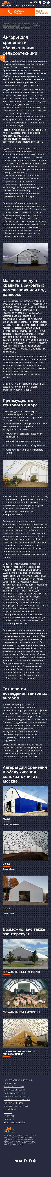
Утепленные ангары (14, 1087)
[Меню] (4, 12)
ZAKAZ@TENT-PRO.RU (25, 6)
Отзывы (8, 1113)
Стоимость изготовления (17, 1100)
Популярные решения (14, 1093)
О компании (10, 1109)
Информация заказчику (16, 1106)
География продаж (13, 1103)
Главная (6, 23)
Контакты (9, 1116)
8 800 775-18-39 (43, 6)
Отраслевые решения (21, 23)
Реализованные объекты (16, 1096)
